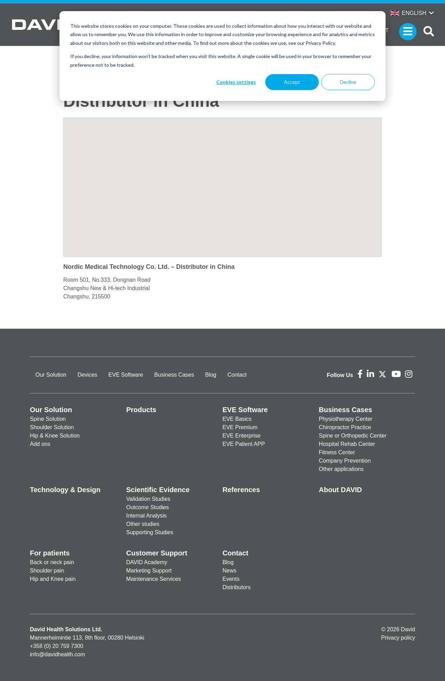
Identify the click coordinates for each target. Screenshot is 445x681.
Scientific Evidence (157, 490)
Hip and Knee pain (53, 579)
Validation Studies (148, 499)
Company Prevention (345, 461)
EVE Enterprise (241, 436)
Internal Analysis (146, 516)
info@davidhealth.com (57, 654)
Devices (87, 375)
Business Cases (174, 375)
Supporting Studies (149, 532)
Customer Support (156, 553)
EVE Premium (239, 427)
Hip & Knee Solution (55, 436)
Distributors (236, 587)
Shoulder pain (47, 571)
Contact (236, 375)
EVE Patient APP (243, 444)
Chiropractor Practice (345, 427)
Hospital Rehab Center (347, 444)
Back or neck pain (52, 562)
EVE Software (125, 375)
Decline (348, 82)
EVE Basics (237, 419)
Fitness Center (337, 452)
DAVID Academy (146, 562)
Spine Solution (48, 419)
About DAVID (340, 490)
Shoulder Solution (52, 427)
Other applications (341, 469)
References (241, 490)
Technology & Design (65, 490)
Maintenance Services (153, 579)
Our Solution (50, 375)
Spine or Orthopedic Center (353, 436)
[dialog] (222, 56)
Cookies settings (236, 82)
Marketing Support (149, 571)
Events (231, 579)
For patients (50, 553)
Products (141, 410)
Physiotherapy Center (345, 419)
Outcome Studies (147, 507)
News (229, 571)
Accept (292, 82)
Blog (210, 375)
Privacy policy (398, 638)
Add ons (40, 444)
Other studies (142, 524)
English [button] (408, 13)
